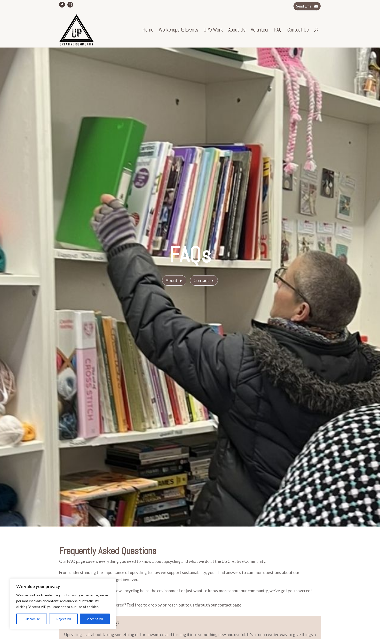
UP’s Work (213, 29)
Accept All (95, 619)
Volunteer (260, 29)
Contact (201, 280)
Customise (32, 619)
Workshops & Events (178, 29)
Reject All (63, 619)
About (171, 280)
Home (147, 29)
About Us (236, 29)
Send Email (304, 6)
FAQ (278, 29)
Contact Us (298, 29)
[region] (63, 603)
